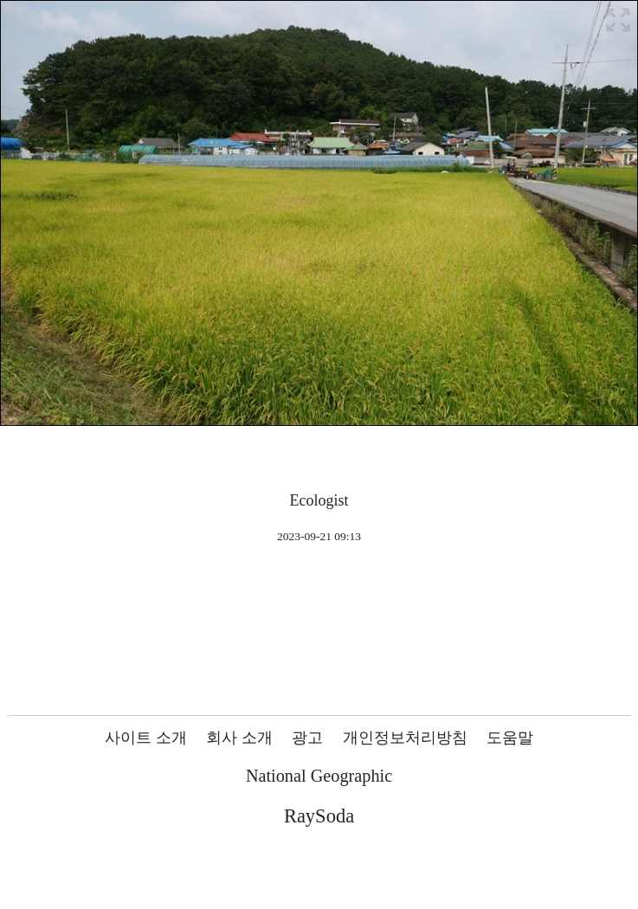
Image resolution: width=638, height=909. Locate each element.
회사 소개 (239, 737)
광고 (307, 737)
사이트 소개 (146, 737)
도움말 (510, 737)
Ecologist (319, 500)
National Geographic (319, 775)
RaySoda (319, 816)
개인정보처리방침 (405, 737)
